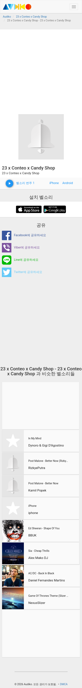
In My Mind (34, 438)
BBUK (32, 535)
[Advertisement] (41, 70)
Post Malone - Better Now (43, 483)
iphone (33, 513)
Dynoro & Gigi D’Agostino (46, 445)
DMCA (64, 684)
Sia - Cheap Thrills (38, 550)
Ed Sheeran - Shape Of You (43, 528)
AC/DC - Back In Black (41, 573)
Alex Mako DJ (38, 558)
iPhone (54, 183)
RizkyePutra (36, 468)
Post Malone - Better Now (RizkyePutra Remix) (48, 460)
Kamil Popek (37, 490)
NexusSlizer (36, 603)
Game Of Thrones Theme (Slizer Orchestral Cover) (48, 595)
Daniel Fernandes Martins (46, 580)
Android (67, 183)
